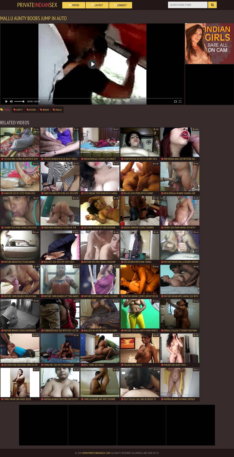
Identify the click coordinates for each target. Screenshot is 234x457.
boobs (31, 109)
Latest (97, 5)
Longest (120, 5)
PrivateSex (37, 5)
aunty (18, 109)
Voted (74, 5)
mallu (57, 109)
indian (44, 109)
